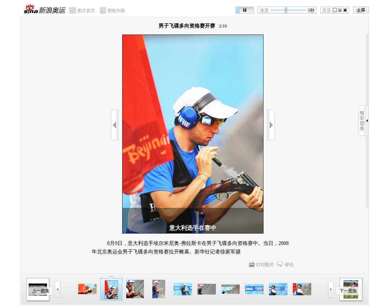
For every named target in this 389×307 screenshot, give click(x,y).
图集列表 (116, 10)
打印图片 (265, 264)
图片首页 (86, 10)
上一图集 (41, 290)
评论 (289, 264)
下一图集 (348, 290)
